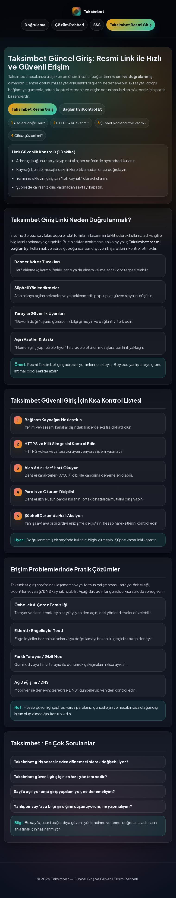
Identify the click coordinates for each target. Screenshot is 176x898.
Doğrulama (35, 24)
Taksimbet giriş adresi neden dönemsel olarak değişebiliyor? (71, 761)
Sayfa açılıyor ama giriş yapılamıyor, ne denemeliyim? (64, 791)
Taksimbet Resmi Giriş (130, 24)
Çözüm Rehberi (69, 24)
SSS (96, 24)
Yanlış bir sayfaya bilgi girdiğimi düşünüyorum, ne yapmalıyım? (73, 806)
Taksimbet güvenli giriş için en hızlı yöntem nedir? (60, 776)
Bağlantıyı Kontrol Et (82, 109)
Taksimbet (88, 11)
